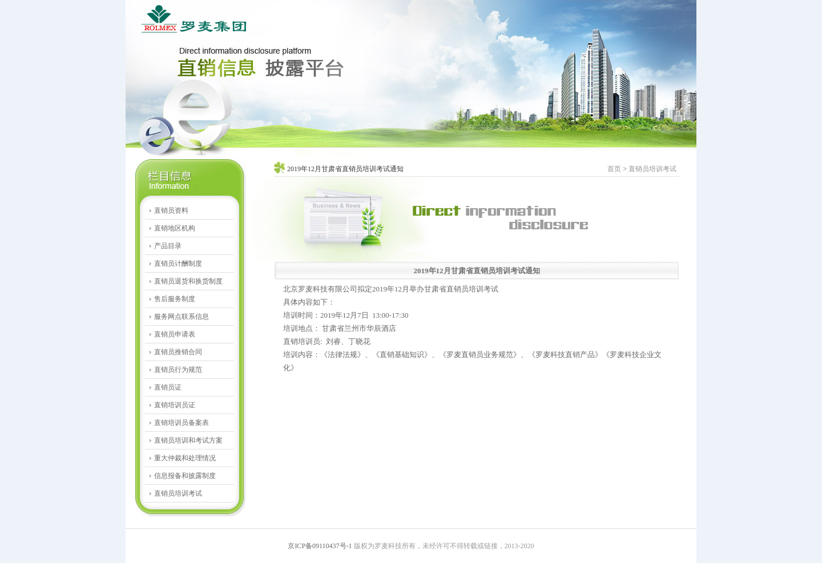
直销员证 (168, 387)
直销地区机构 (174, 228)
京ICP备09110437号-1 (320, 546)
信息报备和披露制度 (185, 476)
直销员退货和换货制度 (188, 281)
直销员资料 (171, 210)
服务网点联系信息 (181, 317)
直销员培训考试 (178, 493)
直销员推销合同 (178, 352)
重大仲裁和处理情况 (185, 458)
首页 (614, 169)
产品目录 (168, 246)
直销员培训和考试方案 (188, 440)
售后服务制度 (174, 299)
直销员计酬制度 (178, 264)
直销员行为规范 (178, 370)
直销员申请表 (174, 334)
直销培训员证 (174, 405)
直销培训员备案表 (181, 423)
